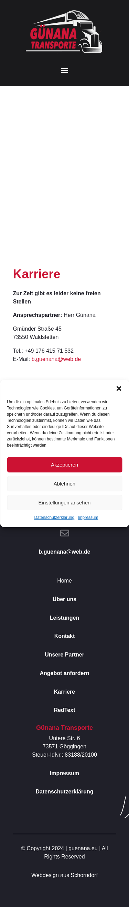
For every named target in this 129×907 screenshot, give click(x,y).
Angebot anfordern (64, 673)
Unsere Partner (64, 655)
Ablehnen (64, 484)
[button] (118, 388)
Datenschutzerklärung (54, 517)
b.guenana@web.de (56, 359)
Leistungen (64, 618)
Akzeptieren (64, 465)
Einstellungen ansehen (65, 502)
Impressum (88, 517)
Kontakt (64, 636)
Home (64, 581)
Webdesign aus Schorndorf (64, 875)
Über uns (64, 599)
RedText (64, 710)
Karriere (64, 692)
